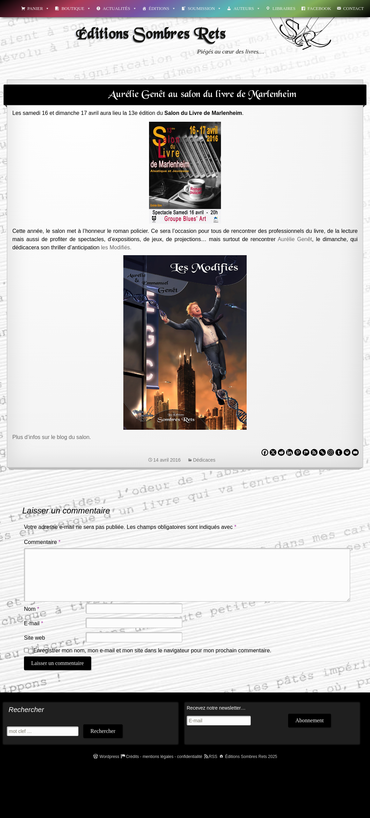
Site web (34, 638)
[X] (273, 452)
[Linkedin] (289, 452)
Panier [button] (38, 8)
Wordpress (109, 756)
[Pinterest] (297, 452)
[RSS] (314, 452)
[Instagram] (330, 452)
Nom (31, 609)
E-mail (33, 623)
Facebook (319, 8)
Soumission (204, 8)
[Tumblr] (338, 452)
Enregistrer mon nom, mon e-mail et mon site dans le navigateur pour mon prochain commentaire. (152, 650)
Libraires (283, 8)
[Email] (355, 452)
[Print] (347, 452)
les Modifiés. (116, 247)
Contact (353, 8)
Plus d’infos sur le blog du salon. (51, 437)
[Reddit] (281, 452)
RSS (213, 756)
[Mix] (306, 452)
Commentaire (42, 542)
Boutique (75, 8)
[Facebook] (264, 452)
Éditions (162, 8)
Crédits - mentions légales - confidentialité (164, 756)
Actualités (120, 8)
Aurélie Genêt (295, 239)
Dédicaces (204, 460)
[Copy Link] (322, 452)
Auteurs (246, 8)
